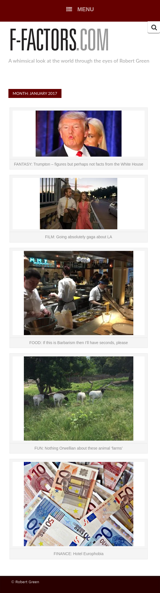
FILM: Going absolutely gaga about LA (78, 237)
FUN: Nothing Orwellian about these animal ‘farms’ (79, 448)
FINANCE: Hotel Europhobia (78, 553)
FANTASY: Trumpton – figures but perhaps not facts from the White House (78, 164)
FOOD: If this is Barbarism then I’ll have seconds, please (78, 342)
